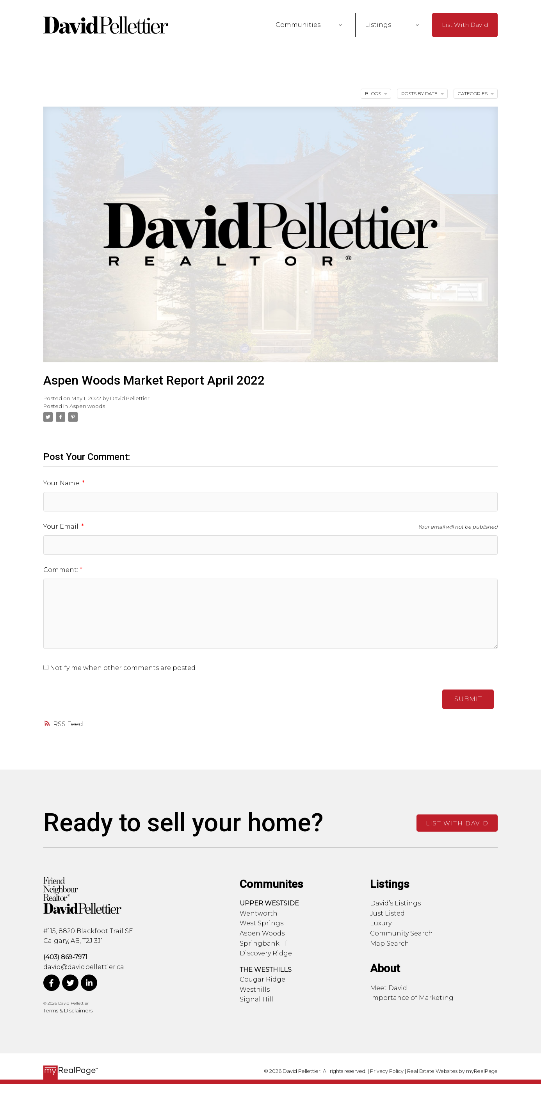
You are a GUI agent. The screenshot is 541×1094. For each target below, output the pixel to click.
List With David (465, 25)
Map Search (389, 943)
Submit (468, 699)
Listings (378, 25)
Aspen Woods (262, 933)
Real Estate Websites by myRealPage (452, 1071)
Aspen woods (87, 406)
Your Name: (62, 483)
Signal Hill (256, 999)
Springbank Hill (266, 943)
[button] (465, 25)
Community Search (401, 933)
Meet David (388, 988)
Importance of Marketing (412, 997)
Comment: (61, 570)
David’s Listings (395, 903)
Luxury (381, 923)
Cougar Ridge (262, 979)
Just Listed (387, 913)
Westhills (255, 989)
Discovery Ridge (266, 953)
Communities (298, 25)
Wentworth (259, 913)
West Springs (261, 923)
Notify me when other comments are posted (119, 668)
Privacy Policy (387, 1071)
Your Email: (62, 526)
